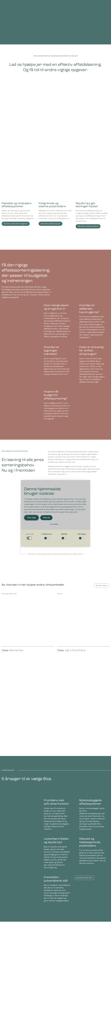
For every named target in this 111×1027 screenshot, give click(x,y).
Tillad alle (46, 518)
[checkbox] (29, 536)
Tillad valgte (31, 518)
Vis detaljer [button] (55, 524)
